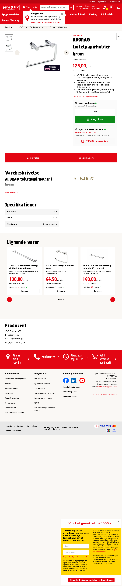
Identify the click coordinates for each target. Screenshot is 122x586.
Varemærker (10, 408)
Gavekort (91, 2)
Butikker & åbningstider (15, 379)
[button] (58, 299)
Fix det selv (90, 6)
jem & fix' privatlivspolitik (106, 551)
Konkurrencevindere (43, 398)
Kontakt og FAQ (12, 388)
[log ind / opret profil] (105, 7)
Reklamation (10, 403)
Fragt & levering (12, 398)
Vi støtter (96, 9)
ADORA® (77, 35)
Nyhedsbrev (102, 2)
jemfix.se (20, 426)
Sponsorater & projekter (44, 393)
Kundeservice (115, 2)
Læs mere (77, 97)
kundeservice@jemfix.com (107, 386)
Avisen (79, 6)
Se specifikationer (91, 97)
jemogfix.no (32, 426)
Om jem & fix (39, 388)
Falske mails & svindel (14, 412)
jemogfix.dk (9, 426)
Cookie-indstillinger (13, 430)
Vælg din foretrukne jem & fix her (45, 22)
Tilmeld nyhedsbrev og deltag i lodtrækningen (91, 580)
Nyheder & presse (42, 384)
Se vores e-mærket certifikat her (105, 395)
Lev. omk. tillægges (80, 70)
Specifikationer (87, 158)
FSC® (36, 403)
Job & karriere (83, 9)
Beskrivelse (33, 158)
